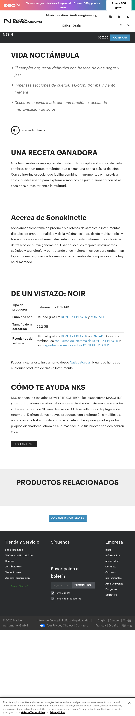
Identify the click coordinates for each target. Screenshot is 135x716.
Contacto (110, 566)
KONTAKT (98, 317)
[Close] (129, 703)
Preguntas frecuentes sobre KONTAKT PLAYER (75, 345)
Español (114, 625)
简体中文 (126, 625)
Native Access (80, 362)
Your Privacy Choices (57, 625)
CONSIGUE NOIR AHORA (67, 518)
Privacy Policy (57, 712)
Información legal (49, 620)
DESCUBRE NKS (23, 444)
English (102, 620)
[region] (67, 706)
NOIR (8, 34)
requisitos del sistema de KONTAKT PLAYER (86, 341)
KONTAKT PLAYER (74, 317)
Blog (108, 549)
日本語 (127, 620)
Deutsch (115, 620)
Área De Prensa (114, 583)
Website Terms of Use (33, 712)
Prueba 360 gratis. (119, 5)
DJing (66, 26)
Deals (76, 26)
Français (101, 625)
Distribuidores (13, 566)
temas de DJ (63, 592)
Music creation (57, 15)
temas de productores (68, 598)
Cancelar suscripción (17, 577)
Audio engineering (83, 15)
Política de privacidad (76, 620)
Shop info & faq (14, 549)
